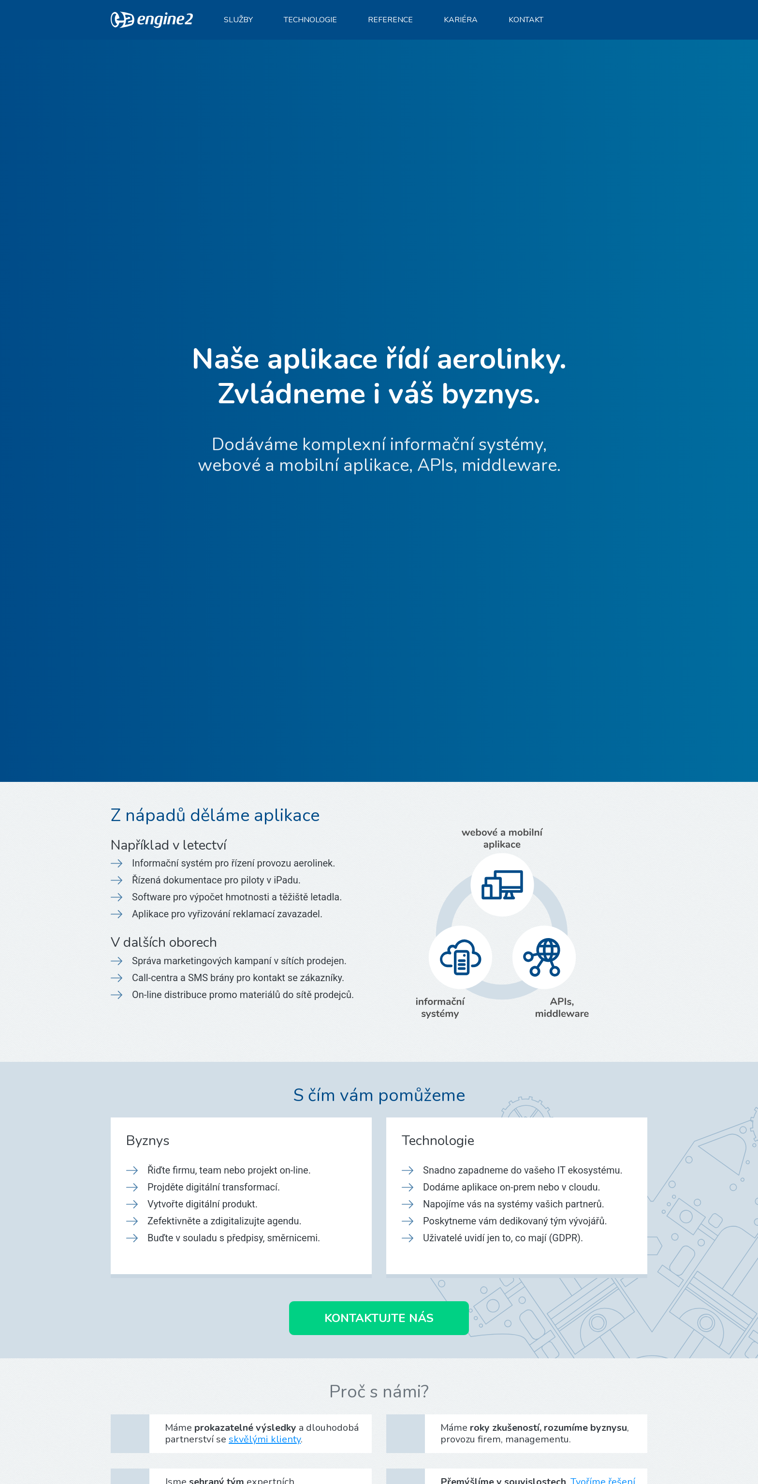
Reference (390, 20)
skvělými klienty (265, 1439)
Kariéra (461, 20)
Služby (238, 20)
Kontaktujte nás (379, 1318)
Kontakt (526, 20)
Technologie (310, 20)
